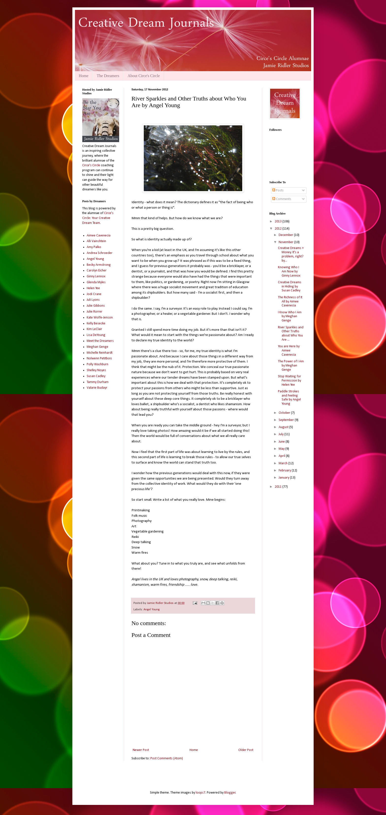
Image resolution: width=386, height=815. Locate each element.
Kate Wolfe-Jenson (100, 317)
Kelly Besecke (96, 323)
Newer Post (141, 750)
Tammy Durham (98, 382)
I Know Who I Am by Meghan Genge (290, 317)
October (285, 413)
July (281, 434)
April (282, 456)
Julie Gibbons (96, 306)
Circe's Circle (91, 165)
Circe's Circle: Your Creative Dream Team (97, 218)
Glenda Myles (96, 282)
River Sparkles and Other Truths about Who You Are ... (291, 334)
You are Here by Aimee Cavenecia (289, 351)
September (287, 420)
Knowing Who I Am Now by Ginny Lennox (289, 272)
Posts (278, 190)
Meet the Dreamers (100, 341)
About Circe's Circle (144, 76)
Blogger (230, 793)
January (284, 478)
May (282, 449)
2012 (278, 229)
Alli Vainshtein (96, 241)
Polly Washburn (97, 364)
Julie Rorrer (94, 312)
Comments (281, 199)
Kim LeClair (94, 329)
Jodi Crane (94, 294)
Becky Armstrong (99, 265)
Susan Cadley (96, 376)
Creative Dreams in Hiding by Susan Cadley (289, 287)
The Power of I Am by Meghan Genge (291, 366)
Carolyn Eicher (97, 270)
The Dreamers (108, 76)
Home (83, 76)
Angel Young (152, 609)
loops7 (200, 793)
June (282, 442)
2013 (278, 221)
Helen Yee (93, 288)
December (286, 235)
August (284, 427)
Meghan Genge (97, 347)
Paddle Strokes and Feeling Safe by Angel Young (289, 398)
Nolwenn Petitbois (99, 358)
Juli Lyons (93, 300)
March (283, 463)
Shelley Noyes (96, 370)
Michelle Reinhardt (100, 353)
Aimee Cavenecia (99, 235)
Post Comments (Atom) (166, 758)
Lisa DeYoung (96, 335)
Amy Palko (94, 247)
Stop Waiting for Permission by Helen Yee (289, 381)
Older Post (245, 750)
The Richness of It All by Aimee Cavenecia (290, 302)
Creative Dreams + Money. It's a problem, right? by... (291, 254)
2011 (278, 487)
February (285, 470)
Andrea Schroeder (100, 253)
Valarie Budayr (97, 388)
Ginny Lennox (96, 276)
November (286, 242)
